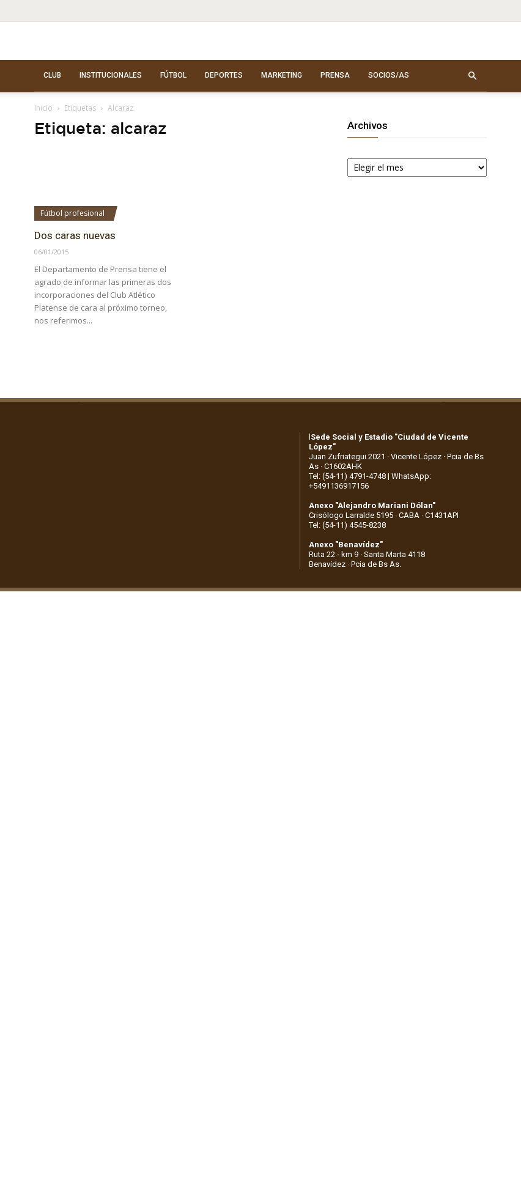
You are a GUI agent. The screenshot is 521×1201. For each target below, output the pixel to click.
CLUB (52, 75)
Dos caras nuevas (75, 235)
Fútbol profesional (72, 213)
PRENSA (335, 75)
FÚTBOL (173, 75)
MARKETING (281, 75)
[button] (472, 76)
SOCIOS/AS (388, 75)
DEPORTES (224, 75)
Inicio (43, 108)
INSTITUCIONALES (110, 75)
